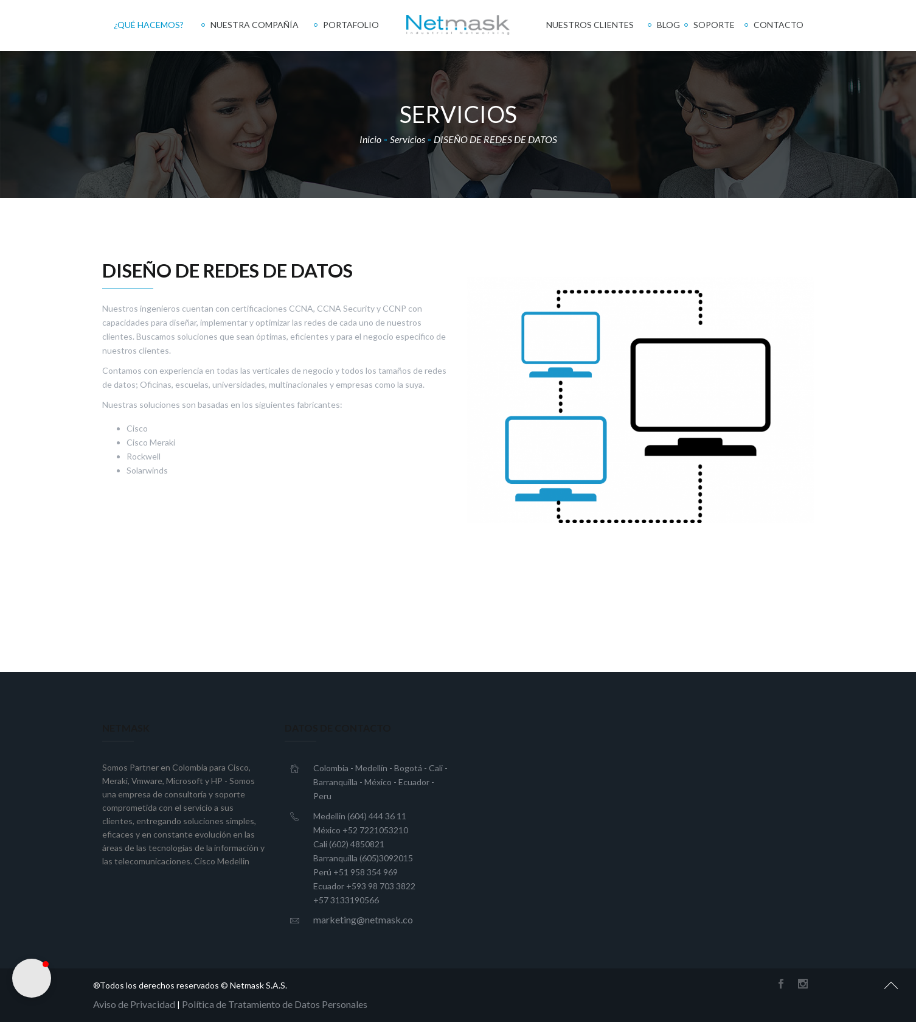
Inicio (370, 139)
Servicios (407, 139)
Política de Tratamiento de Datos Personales (274, 1004)
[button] (31, 978)
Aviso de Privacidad (134, 1004)
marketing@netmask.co (363, 919)
